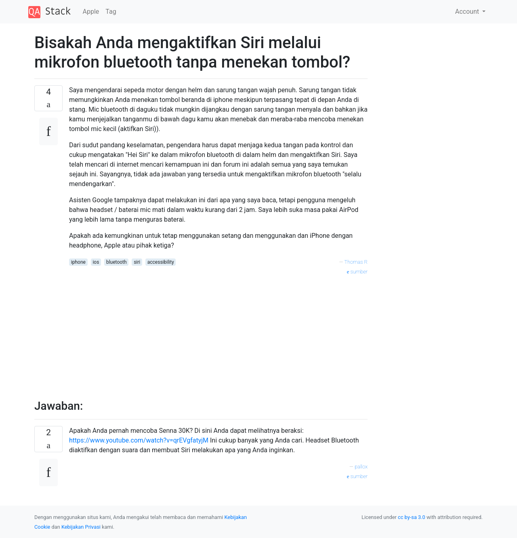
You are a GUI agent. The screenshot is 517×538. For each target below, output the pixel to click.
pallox (361, 467)
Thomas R (356, 262)
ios (95, 262)
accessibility (160, 262)
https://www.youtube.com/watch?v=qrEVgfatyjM (138, 440)
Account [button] (468, 11)
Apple (91, 11)
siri (137, 262)
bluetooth (116, 262)
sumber (357, 272)
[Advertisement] (218, 333)
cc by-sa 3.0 (411, 517)
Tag (110, 11)
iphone (78, 262)
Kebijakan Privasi (81, 527)
